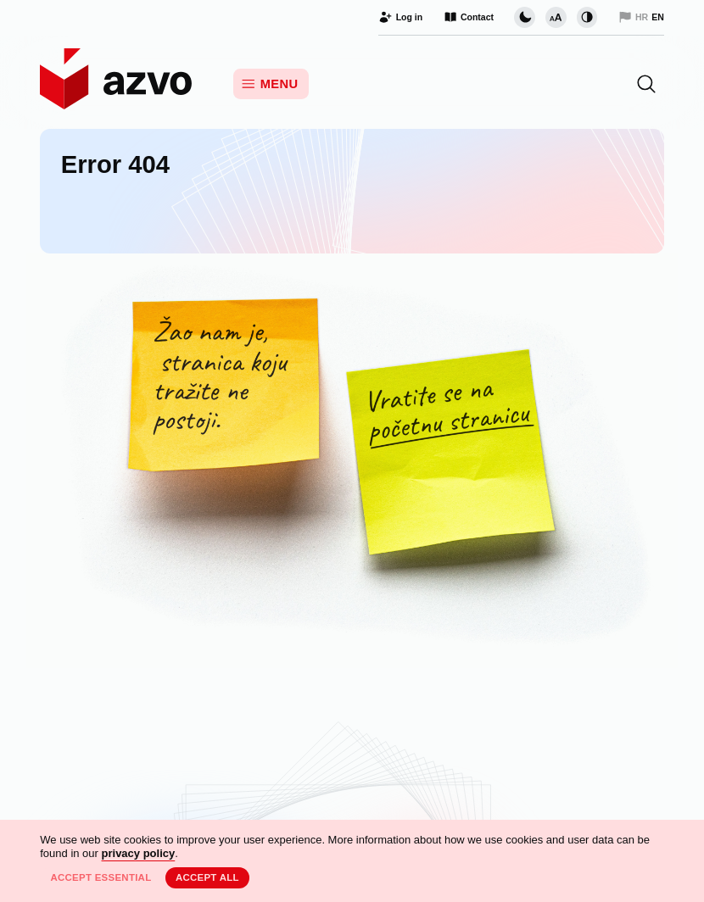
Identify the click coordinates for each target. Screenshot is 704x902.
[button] (646, 84)
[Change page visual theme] (524, 17)
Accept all (207, 877)
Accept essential (100, 877)
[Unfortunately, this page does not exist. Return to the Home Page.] (352, 460)
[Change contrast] (587, 17)
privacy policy (139, 853)
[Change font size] (555, 17)
